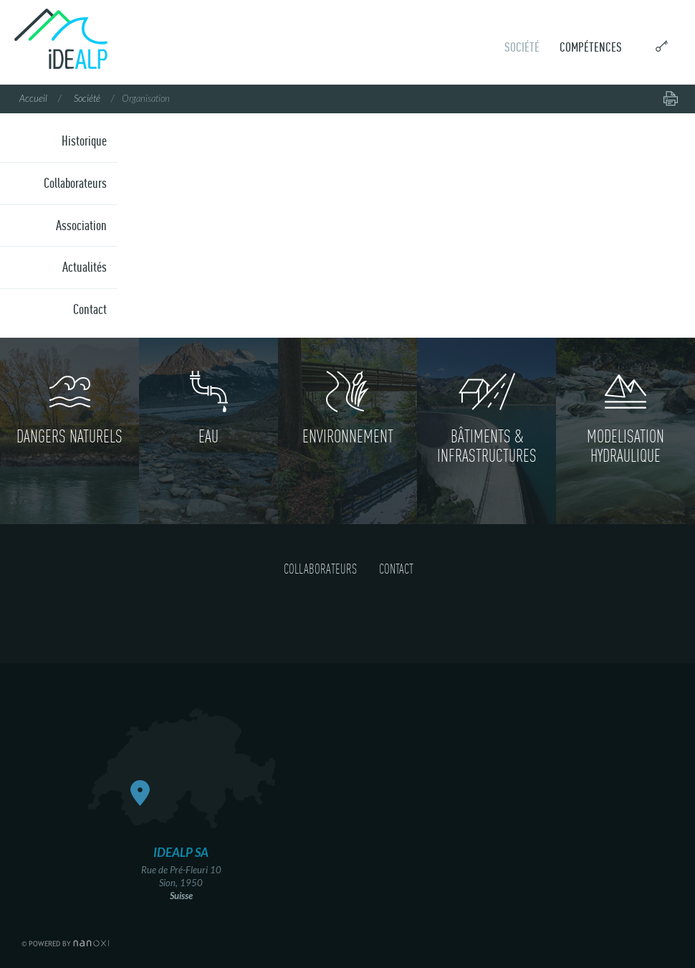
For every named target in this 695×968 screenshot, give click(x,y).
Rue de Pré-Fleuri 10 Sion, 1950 (181, 873)
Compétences (591, 46)
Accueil (33, 99)
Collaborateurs (75, 183)
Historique (84, 140)
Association (81, 225)
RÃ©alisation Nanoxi (65, 943)
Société (522, 46)
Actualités (84, 267)
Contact (90, 309)
